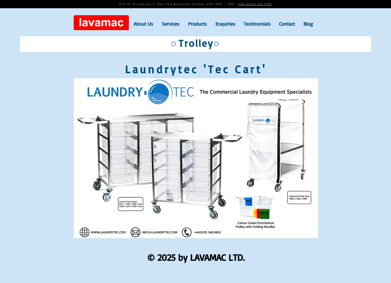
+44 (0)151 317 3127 (255, 4)
